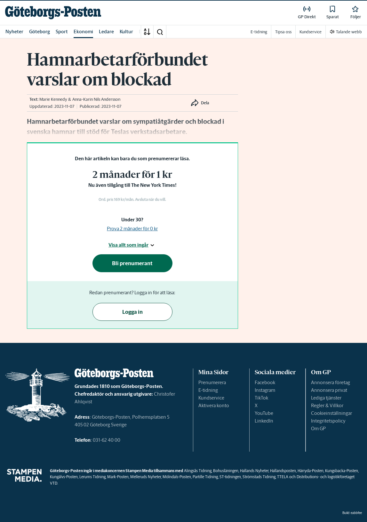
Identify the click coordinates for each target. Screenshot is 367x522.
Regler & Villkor (327, 405)
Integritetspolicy (328, 421)
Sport (62, 31)
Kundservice (211, 398)
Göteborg (39, 31)
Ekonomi (83, 31)
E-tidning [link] (259, 32)
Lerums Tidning (92, 476)
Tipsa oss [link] (283, 32)
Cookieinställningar (331, 413)
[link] (53, 12)
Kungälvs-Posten (64, 476)
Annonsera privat (329, 390)
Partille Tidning (205, 476)
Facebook (265, 382)
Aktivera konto (213, 405)
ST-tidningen (230, 476)
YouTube (264, 413)
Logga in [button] (132, 311)
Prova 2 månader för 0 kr (132, 228)
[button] (159, 31)
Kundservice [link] (310, 32)
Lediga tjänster (326, 398)
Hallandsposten (283, 470)
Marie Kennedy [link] (53, 99)
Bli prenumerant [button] (132, 263)
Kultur (126, 31)
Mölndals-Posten (177, 476)
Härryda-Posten (310, 470)
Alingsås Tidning (197, 470)
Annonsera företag (330, 382)
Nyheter (14, 31)
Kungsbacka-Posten (341, 470)
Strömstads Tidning (259, 476)
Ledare (106, 31)
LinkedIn (264, 421)
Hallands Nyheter (254, 470)
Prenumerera (212, 382)
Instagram (265, 390)
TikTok (261, 398)
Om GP (318, 428)
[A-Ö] (147, 31)
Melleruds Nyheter (145, 476)
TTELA (282, 476)
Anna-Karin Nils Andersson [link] (96, 99)
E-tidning (208, 390)
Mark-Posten (118, 476)
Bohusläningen (225, 470)
